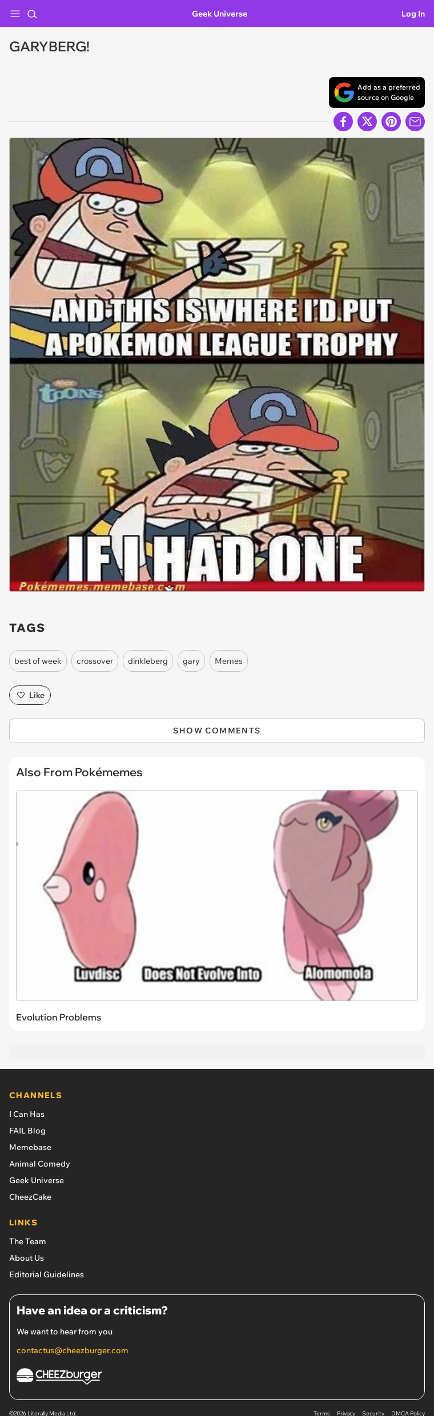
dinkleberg (148, 661)
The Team (27, 1241)
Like (30, 695)
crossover (95, 661)
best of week (38, 661)
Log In (413, 14)
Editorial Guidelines (46, 1274)
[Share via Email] (415, 121)
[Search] (32, 14)
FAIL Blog (27, 1130)
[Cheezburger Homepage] (217, 1378)
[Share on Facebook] (343, 121)
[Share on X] (367, 121)
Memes (229, 661)
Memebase (30, 1147)
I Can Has (27, 1114)
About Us (26, 1258)
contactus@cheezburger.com (72, 1350)
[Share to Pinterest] (391, 121)
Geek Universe (219, 14)
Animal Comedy (39, 1164)
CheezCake (30, 1197)
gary (191, 661)
